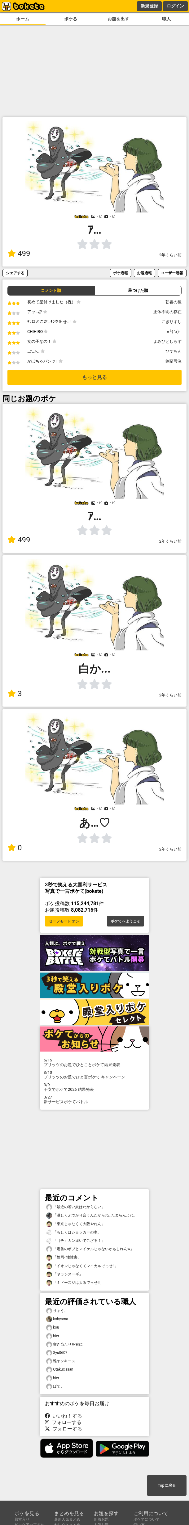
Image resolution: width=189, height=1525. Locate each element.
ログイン (175, 5)
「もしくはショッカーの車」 (73, 1232)
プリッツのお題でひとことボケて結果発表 (94, 1062)
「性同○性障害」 (63, 1257)
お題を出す (118, 19)
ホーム (22, 19)
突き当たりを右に (64, 1344)
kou (52, 1327)
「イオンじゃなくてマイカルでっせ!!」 (82, 1266)
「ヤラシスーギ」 (64, 1274)
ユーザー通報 (172, 273)
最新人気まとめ (67, 1519)
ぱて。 (55, 1386)
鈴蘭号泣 (173, 361)
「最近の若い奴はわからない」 (75, 1207)
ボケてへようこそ (125, 921)
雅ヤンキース (60, 1361)
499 (18, 253)
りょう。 (57, 1311)
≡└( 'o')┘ (174, 331)
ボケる (70, 19)
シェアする (15, 273)
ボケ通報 (120, 273)
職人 (166, 19)
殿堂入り (22, 1519)
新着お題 (101, 1519)
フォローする (63, 1422)
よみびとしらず (167, 341)
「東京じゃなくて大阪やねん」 (75, 1224)
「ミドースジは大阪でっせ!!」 (74, 1283)
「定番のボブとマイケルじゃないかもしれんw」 (90, 1249)
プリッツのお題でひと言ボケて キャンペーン (94, 1074)
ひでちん (173, 351)
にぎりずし (171, 321)
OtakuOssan (59, 1369)
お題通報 (144, 273)
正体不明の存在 (167, 311)
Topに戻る (166, 1485)
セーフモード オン (64, 921)
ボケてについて (147, 1519)
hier (52, 1336)
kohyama (57, 1319)
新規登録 (149, 5)
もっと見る (94, 377)
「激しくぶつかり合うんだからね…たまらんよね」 (91, 1215)
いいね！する (63, 1416)
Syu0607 (57, 1353)
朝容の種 (173, 302)
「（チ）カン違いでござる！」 (75, 1241)
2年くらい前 (170, 255)
